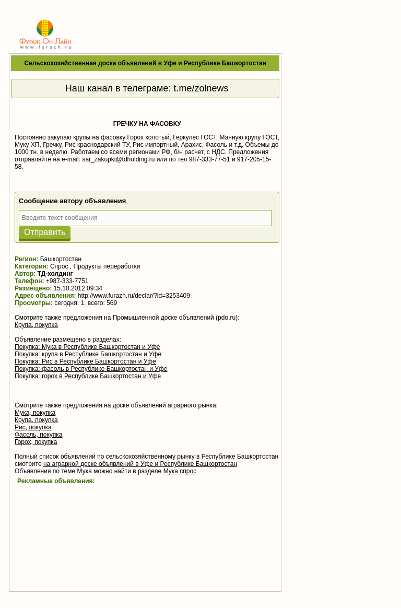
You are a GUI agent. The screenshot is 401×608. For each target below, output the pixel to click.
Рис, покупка (33, 427)
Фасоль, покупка (39, 434)
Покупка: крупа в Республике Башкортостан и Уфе (88, 354)
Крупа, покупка (36, 325)
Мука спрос (180, 471)
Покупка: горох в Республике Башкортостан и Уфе (88, 376)
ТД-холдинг (55, 273)
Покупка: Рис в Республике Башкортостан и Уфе (85, 361)
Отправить (44, 232)
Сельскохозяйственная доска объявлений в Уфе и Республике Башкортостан (145, 63)
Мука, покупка (35, 412)
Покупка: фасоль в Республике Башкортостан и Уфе (91, 368)
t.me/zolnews (201, 88)
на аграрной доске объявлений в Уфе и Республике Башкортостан (140, 463)
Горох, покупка (36, 442)
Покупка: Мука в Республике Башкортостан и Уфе (87, 346)
